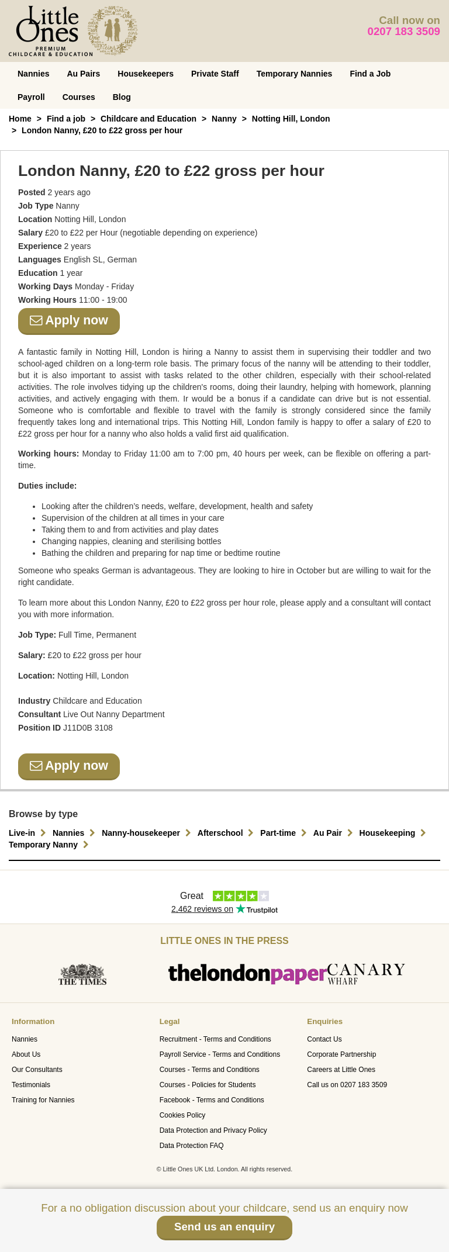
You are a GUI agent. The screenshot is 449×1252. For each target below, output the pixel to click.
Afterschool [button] (227, 833)
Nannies (33, 73)
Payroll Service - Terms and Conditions (220, 1054)
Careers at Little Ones (341, 1070)
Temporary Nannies (295, 73)
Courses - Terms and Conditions (210, 1070)
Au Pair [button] (334, 833)
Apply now (69, 320)
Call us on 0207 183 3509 (347, 1085)
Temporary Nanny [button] (50, 844)
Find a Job (370, 73)
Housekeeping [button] (395, 833)
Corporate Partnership (341, 1054)
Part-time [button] (285, 833)
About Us (26, 1054)
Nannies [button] (75, 833)
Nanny (224, 118)
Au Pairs (83, 73)
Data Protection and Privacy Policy (213, 1130)
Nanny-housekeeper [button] (148, 833)
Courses (79, 97)
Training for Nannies (43, 1100)
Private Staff (215, 73)
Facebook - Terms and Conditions (212, 1100)
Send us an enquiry (224, 1226)
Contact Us (324, 1039)
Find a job (66, 118)
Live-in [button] (29, 833)
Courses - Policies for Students (208, 1085)
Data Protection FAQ (192, 1146)
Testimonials (31, 1085)
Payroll (31, 97)
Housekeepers (146, 73)
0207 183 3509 (404, 31)
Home (20, 118)
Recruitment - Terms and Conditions (215, 1039)
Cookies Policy (183, 1115)
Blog (122, 97)
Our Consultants (37, 1070)
